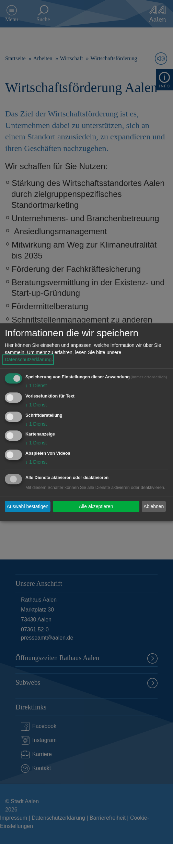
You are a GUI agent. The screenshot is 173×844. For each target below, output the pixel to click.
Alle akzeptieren (96, 506)
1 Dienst (36, 385)
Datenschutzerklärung (28, 359)
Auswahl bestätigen (27, 506)
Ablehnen (153, 506)
